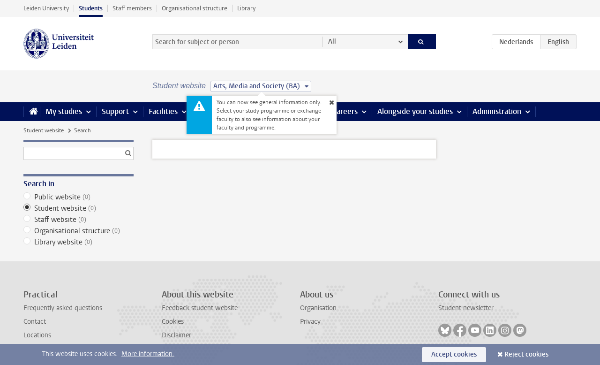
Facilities (163, 111)
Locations (37, 335)
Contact (34, 321)
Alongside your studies (415, 111)
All (332, 41)
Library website (78, 242)
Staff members (132, 8)
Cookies (173, 321)
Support (115, 111)
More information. (147, 354)
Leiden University (46, 8)
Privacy (310, 321)
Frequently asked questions (62, 308)
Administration (496, 111)
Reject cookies (526, 354)
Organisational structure (194, 8)
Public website (78, 197)
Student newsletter (466, 308)
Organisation (318, 308)
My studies (63, 111)
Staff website (78, 219)
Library (246, 8)
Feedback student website (200, 308)
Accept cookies (454, 354)
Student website (43, 130)
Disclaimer (176, 335)
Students (91, 8)
